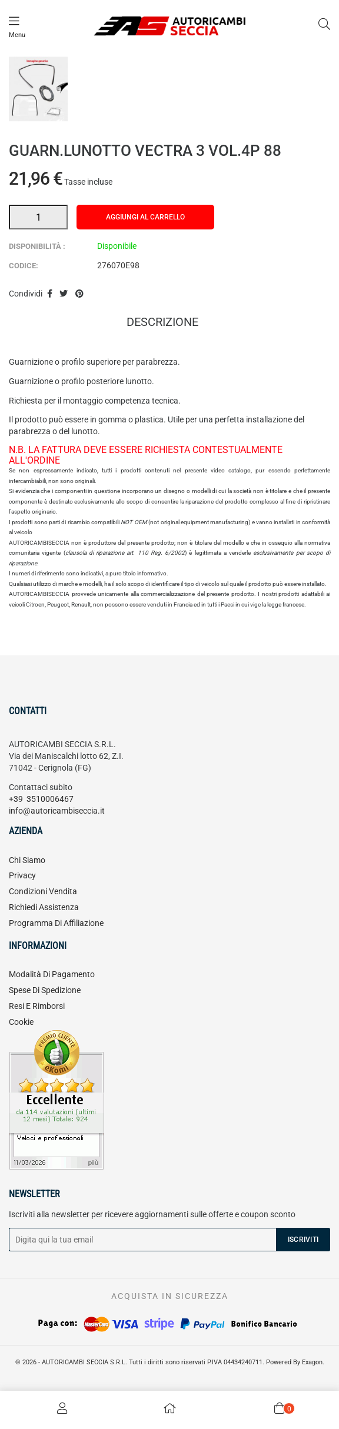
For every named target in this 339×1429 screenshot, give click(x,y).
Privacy (22, 875)
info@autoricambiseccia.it (57, 810)
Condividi (49, 294)
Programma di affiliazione (56, 923)
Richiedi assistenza (44, 907)
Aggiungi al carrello (145, 217)
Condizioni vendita (43, 891)
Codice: (23, 265)
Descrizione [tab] (162, 323)
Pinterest (79, 294)
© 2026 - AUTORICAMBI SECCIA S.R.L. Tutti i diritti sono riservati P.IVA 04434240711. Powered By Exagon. (169, 1362)
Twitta (64, 294)
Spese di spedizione (45, 990)
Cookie (21, 1022)
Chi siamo (27, 860)
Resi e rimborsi (37, 1006)
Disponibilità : (37, 246)
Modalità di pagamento (52, 974)
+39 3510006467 (41, 799)
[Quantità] (38, 217)
